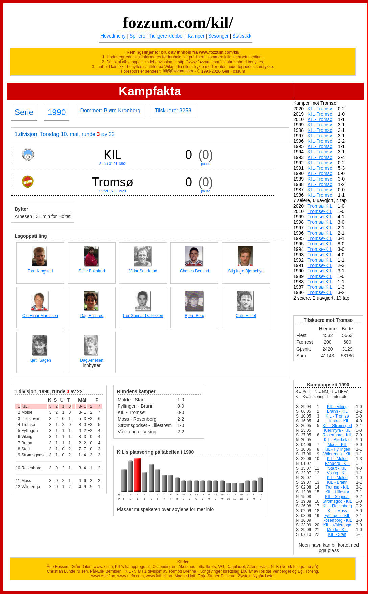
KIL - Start (337, 534)
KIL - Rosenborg (337, 506)
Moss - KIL (337, 444)
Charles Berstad (194, 271)
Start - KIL (337, 468)
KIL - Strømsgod (337, 425)
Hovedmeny (113, 36)
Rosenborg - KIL (337, 435)
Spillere (137, 36)
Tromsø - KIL (337, 487)
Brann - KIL (337, 411)
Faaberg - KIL (337, 463)
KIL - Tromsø (337, 416)
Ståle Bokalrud (91, 271)
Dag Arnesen (91, 360)
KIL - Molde (337, 458)
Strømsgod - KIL (337, 501)
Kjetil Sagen (40, 360)
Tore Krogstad (40, 271)
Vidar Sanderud (143, 271)
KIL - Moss (337, 510)
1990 (57, 112)
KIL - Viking (337, 406)
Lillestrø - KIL (337, 421)
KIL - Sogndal (337, 496)
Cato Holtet (246, 315)
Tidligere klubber (166, 36)
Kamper (196, 36)
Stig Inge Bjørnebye (245, 271)
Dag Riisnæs (92, 315)
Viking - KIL (337, 473)
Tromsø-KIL (320, 206)
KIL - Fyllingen (337, 449)
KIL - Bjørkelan (337, 439)
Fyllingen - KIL (337, 515)
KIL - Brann (337, 482)
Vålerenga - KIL (337, 454)
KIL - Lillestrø (337, 492)
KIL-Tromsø (320, 108)
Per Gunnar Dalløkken (143, 315)
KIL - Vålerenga (337, 525)
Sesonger (218, 36)
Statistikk (241, 36)
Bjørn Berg (194, 315)
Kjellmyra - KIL (337, 430)
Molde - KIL (337, 529)
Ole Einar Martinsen (40, 315)
